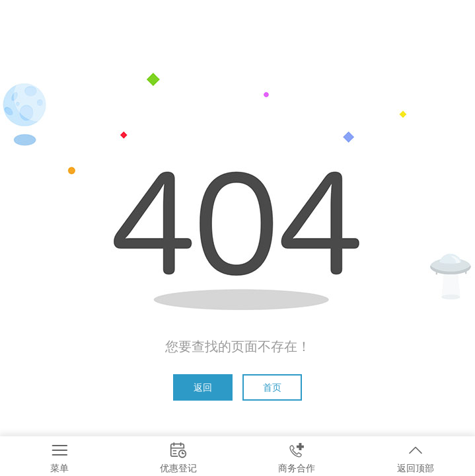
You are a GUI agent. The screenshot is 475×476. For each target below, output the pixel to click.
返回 (203, 387)
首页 (272, 387)
